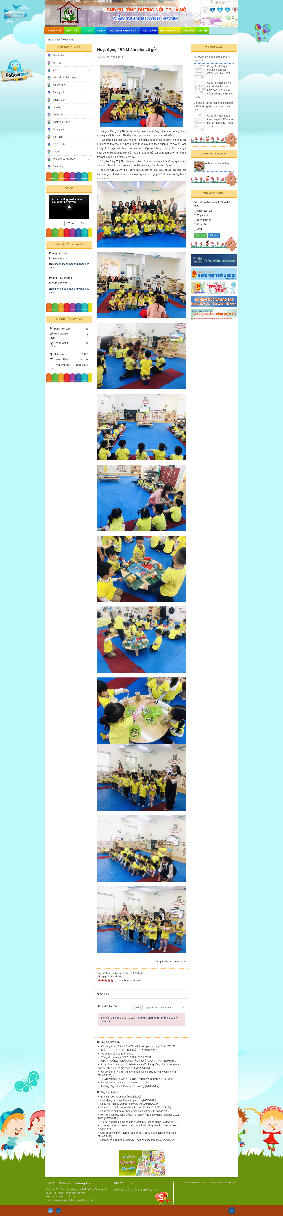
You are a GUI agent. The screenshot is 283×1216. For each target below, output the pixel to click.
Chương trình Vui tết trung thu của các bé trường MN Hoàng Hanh (138, 1071)
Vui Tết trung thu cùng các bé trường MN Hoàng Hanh (130, 1121)
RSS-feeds (59, 144)
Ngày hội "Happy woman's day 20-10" (121, 1103)
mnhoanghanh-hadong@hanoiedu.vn (75, 1200)
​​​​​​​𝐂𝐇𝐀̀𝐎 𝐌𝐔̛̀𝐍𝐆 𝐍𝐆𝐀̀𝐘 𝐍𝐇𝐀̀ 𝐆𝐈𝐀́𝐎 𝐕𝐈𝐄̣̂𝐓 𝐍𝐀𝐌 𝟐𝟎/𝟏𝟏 (129, 1078)
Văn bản (188, 30)
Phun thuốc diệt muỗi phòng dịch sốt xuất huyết (127, 1111)
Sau (84, 223)
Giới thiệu (72, 30)
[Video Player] (69, 207)
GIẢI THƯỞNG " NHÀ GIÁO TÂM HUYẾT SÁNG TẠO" (131, 1060)
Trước (70, 223)
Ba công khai (169, 30)
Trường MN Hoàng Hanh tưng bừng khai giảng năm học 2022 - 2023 (138, 1125)
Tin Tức (88, 30)
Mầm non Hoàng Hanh (175, 961)
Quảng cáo (59, 129)
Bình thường (202, 220)
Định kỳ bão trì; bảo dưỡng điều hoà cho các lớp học (130, 1139)
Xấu (198, 229)
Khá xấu (200, 224)
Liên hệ (202, 30)
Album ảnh (149, 30)
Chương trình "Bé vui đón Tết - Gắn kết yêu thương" (130, 1046)
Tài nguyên (59, 92)
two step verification (64, 159)
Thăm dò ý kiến (61, 121)
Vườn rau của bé (110, 1053)
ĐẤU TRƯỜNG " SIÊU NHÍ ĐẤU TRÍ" (122, 1050)
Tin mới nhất (213, 47)
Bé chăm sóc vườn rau (113, 1096)
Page (56, 151)
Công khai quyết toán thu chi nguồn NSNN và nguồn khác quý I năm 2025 (214, 106)
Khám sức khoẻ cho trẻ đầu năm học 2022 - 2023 (128, 1107)
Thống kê (58, 114)
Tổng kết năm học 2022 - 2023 (118, 1057)
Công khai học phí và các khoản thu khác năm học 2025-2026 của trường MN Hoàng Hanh (213, 90)
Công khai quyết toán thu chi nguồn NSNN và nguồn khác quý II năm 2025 (220, 121)
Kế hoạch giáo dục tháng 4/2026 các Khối (212, 58)
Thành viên (59, 99)
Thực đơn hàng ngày (123, 30)
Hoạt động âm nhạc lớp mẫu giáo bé (121, 1100)
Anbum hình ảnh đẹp (217, 163)
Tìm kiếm (58, 136)
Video (101, 30)
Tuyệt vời (201, 215)
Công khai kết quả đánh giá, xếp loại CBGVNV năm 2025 (218, 70)
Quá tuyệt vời (203, 211)
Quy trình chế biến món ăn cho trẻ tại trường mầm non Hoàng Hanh (138, 1132)
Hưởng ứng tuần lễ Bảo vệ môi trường (122, 1086)
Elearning (58, 166)
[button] (69, 207)
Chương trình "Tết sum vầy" (117, 1082)
